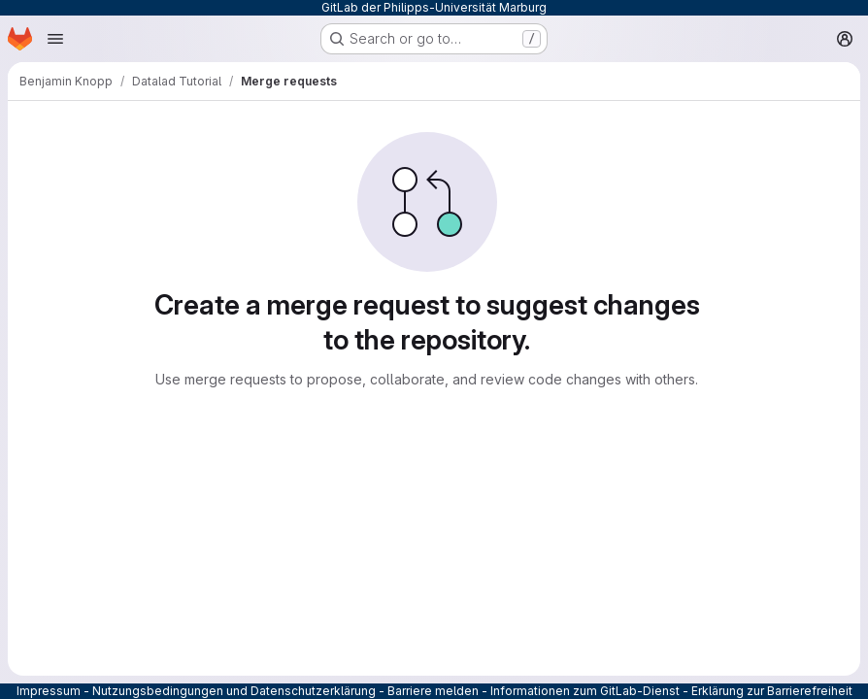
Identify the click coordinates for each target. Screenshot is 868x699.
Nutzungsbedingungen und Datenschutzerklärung (234, 690)
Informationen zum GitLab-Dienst (585, 690)
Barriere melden (433, 690)
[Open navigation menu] (55, 38)
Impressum (49, 690)
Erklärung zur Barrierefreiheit (771, 690)
